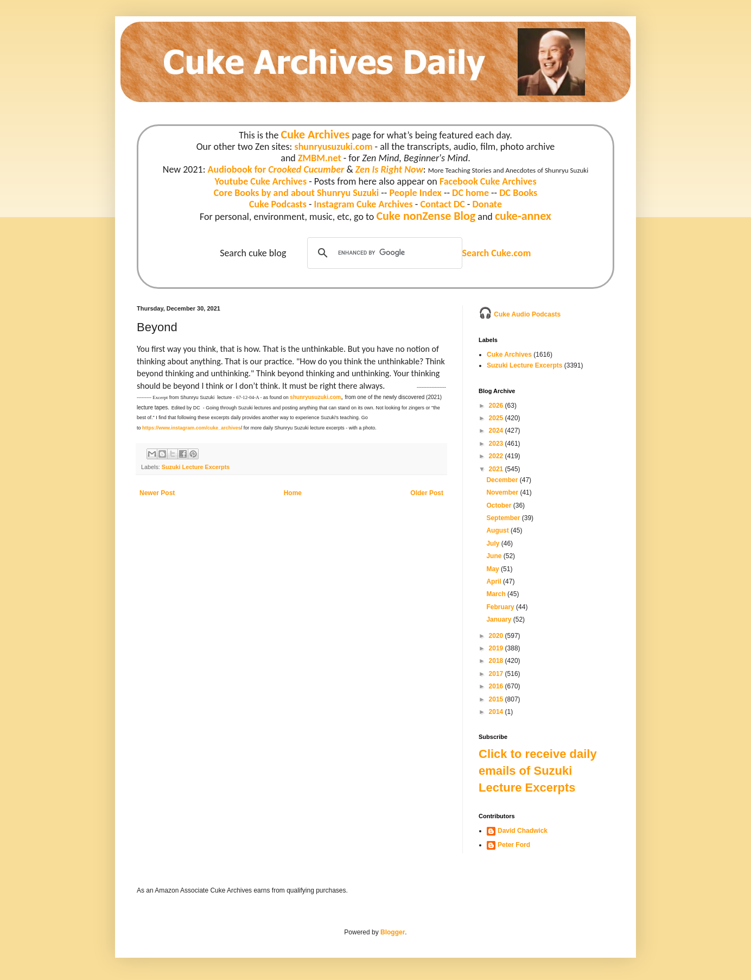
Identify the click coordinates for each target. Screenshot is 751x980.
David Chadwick (523, 830)
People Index (415, 193)
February (501, 607)
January (499, 619)
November (503, 492)
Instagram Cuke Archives (363, 204)
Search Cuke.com (496, 253)
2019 (497, 648)
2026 (497, 405)
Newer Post (157, 493)
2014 (497, 712)
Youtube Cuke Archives (260, 181)
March (496, 594)
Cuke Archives (315, 134)
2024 (497, 430)
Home (293, 493)
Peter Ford (514, 845)
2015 (497, 699)
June (494, 556)
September (503, 518)
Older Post (426, 493)
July (493, 543)
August (498, 530)
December (502, 480)
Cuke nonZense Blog (425, 215)
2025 (497, 418)
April (494, 581)
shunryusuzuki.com (334, 147)
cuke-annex (523, 215)
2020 (497, 636)
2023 (497, 443)
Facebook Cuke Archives (488, 181)
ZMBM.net (319, 158)
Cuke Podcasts (278, 204)
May (493, 569)
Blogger (392, 932)
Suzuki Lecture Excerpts (196, 467)
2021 (497, 469)
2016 (497, 686)
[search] (383, 253)
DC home (470, 193)
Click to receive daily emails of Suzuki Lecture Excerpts (538, 770)
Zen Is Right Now (389, 169)
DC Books (518, 193)
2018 (497, 661)
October (499, 505)
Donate (486, 204)
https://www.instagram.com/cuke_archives (191, 428)
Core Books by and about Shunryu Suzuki (296, 193)
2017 (497, 674)
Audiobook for (276, 169)
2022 (497, 456)
